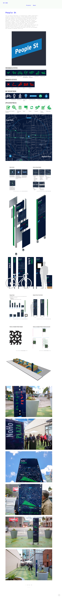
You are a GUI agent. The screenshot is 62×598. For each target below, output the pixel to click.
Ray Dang (5, 2)
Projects (28, 5)
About (34, 5)
